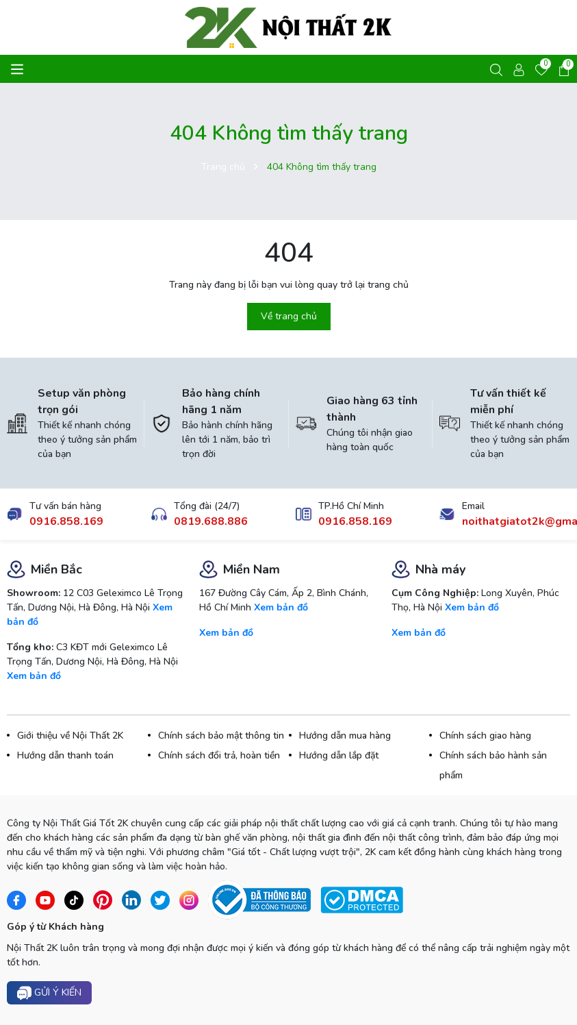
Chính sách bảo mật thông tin (221, 735)
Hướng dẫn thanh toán (65, 755)
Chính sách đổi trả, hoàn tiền (219, 755)
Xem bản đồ (34, 675)
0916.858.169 (66, 521)
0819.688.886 (211, 521)
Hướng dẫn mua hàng (345, 735)
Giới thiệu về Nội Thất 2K (70, 735)
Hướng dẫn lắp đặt (339, 755)
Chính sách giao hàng (485, 735)
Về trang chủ (289, 316)
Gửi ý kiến (49, 993)
